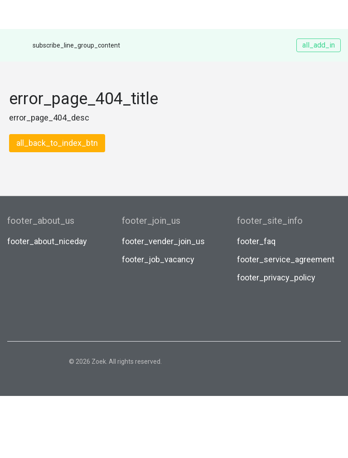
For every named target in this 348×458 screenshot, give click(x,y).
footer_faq (256, 241)
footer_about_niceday (47, 241)
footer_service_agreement (285, 259)
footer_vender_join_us (163, 241)
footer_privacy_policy (276, 277)
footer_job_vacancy (158, 259)
